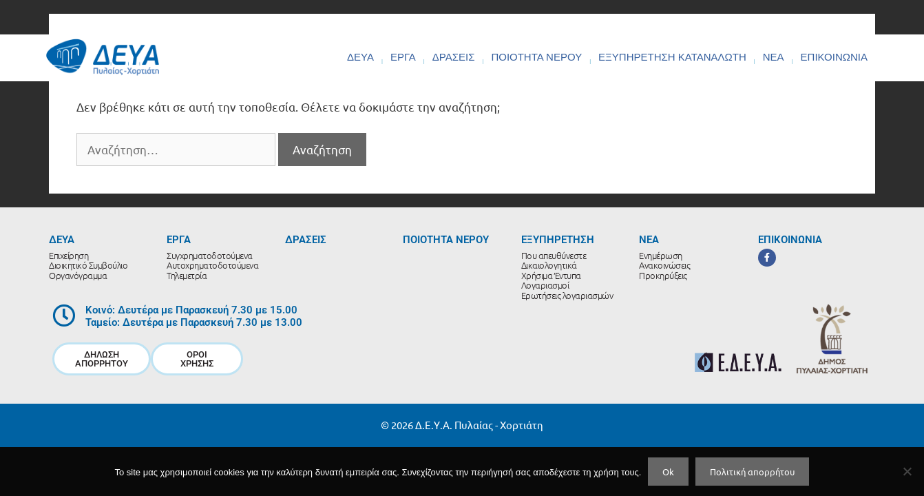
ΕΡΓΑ (403, 57)
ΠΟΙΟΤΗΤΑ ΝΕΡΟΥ (536, 57)
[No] (907, 471)
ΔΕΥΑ (360, 57)
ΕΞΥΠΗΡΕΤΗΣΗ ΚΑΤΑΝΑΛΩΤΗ (672, 57)
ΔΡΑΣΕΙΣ (453, 57)
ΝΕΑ (773, 57)
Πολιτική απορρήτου (752, 471)
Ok (668, 471)
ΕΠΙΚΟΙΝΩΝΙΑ (834, 57)
